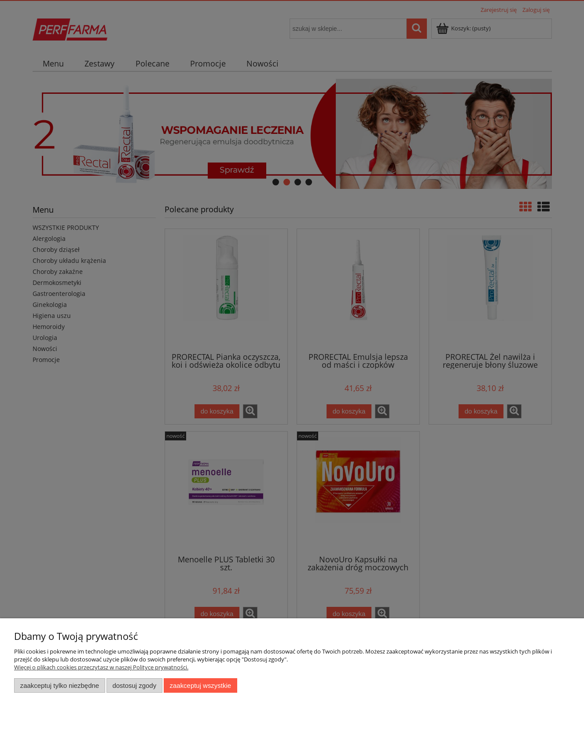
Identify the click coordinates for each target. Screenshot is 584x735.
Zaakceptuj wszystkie (200, 685)
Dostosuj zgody (134, 685)
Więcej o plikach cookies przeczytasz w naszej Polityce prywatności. (101, 667)
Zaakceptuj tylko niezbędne (59, 685)
